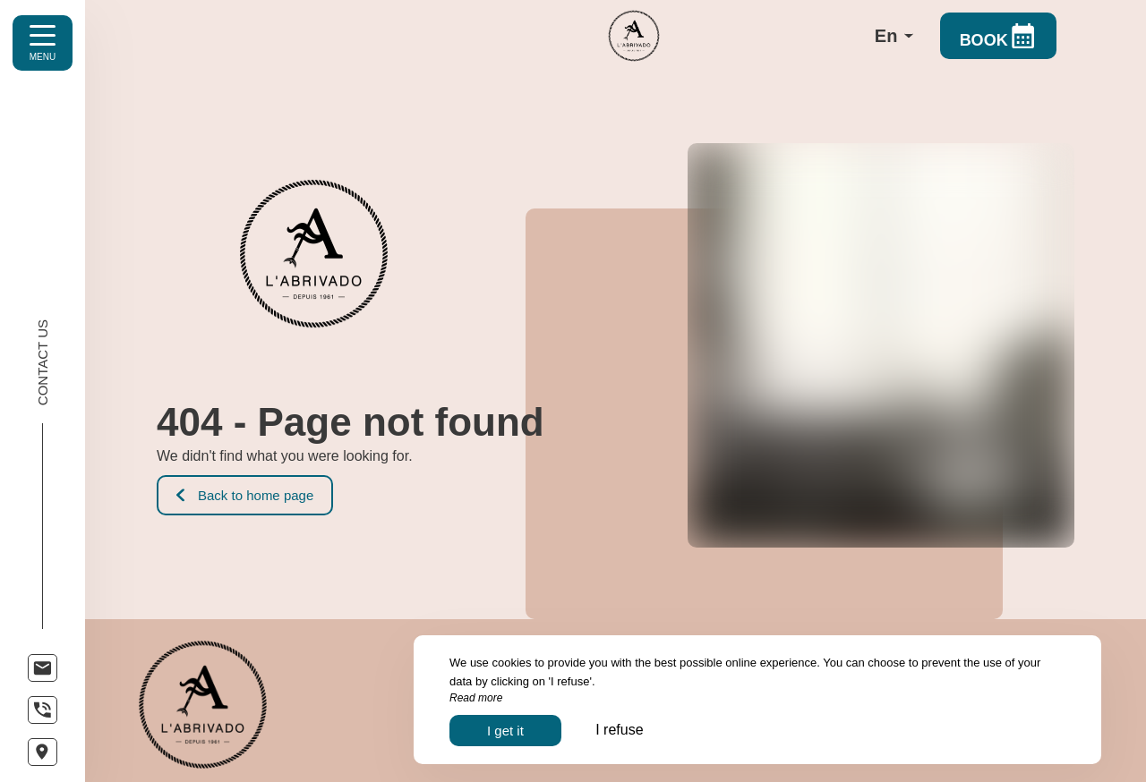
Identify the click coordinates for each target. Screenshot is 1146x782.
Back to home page (244, 495)
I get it (505, 730)
